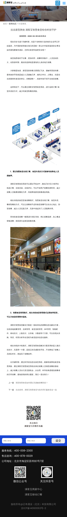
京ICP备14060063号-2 (33, 508)
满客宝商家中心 (33, 489)
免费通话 (57, 3)
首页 (5, 24)
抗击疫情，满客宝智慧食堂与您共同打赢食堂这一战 (36, 390)
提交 (58, 440)
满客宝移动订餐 (33, 494)
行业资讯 (22, 24)
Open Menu (64, 3)
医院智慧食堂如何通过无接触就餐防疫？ (32, 383)
